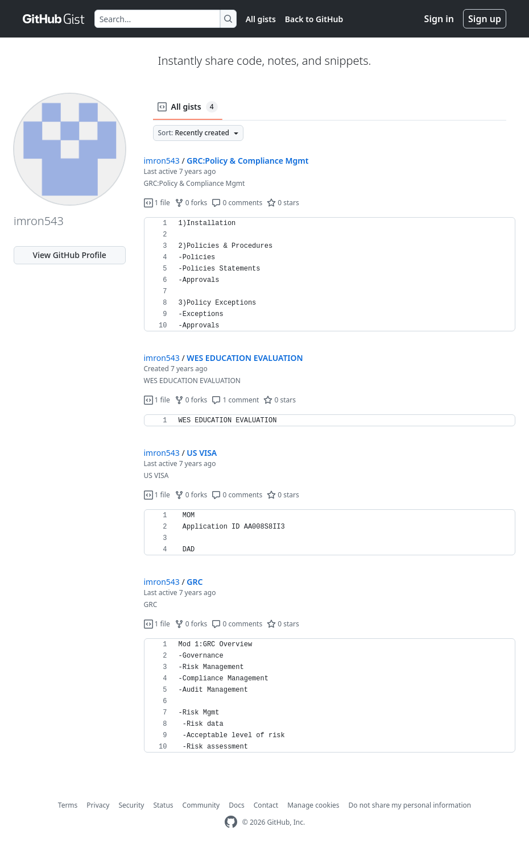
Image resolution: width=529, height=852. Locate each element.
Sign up (484, 19)
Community (201, 805)
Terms (68, 805)
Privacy (97, 805)
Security (131, 805)
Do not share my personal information (410, 805)
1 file (157, 202)
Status (163, 805)
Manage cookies (313, 805)
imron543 (162, 160)
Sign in (439, 19)
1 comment (235, 400)
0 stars (283, 202)
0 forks (191, 202)
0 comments (237, 202)
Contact (266, 805)
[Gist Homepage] (54, 19)
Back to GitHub (314, 19)
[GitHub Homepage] (231, 822)
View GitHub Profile (69, 255)
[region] (329, 274)
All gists (261, 19)
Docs (237, 805)
